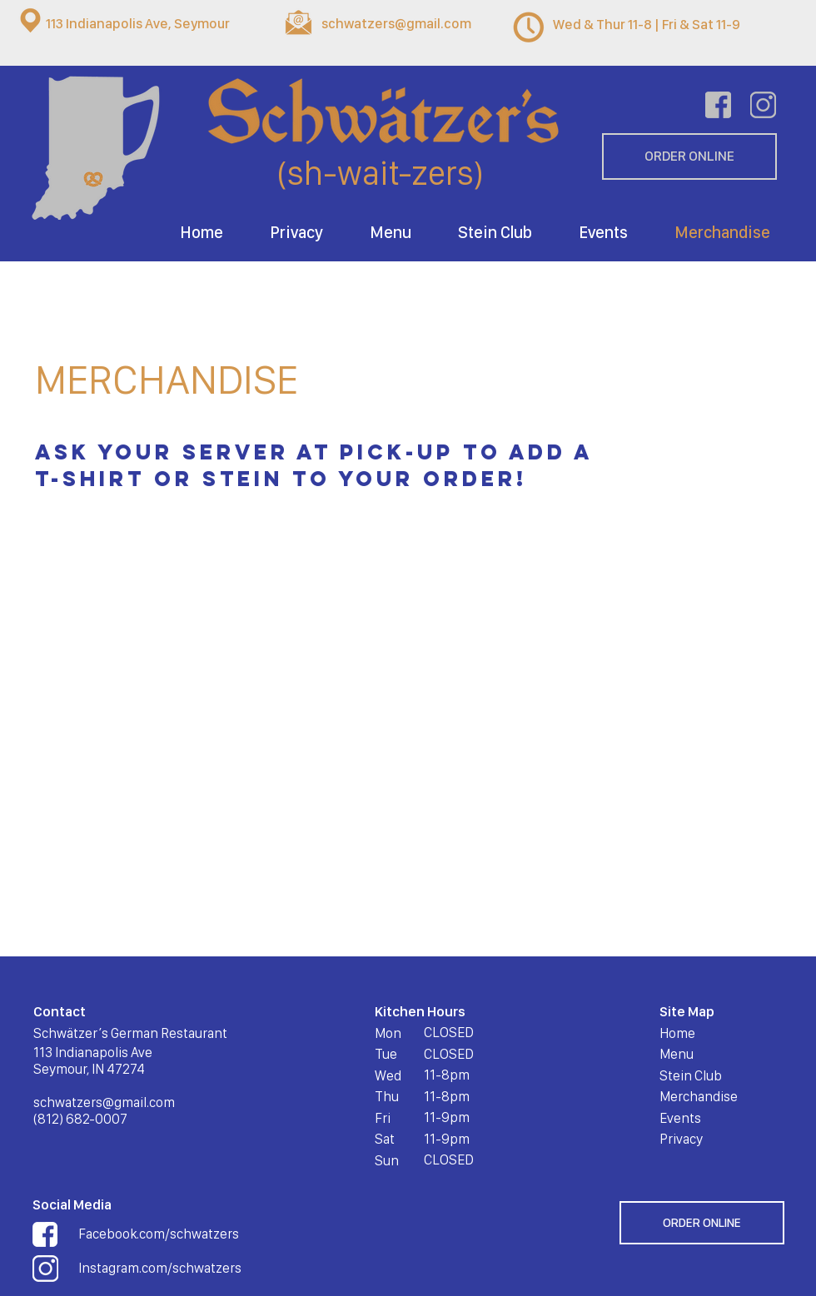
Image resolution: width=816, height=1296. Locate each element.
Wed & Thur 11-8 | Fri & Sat (633, 24)
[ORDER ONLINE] (689, 156)
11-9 (727, 24)
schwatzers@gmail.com (396, 23)
